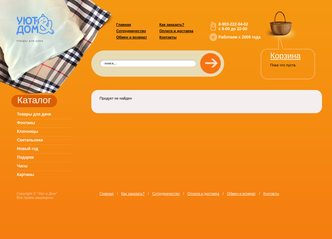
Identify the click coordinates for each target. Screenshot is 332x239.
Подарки (25, 157)
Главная (123, 25)
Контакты (168, 37)
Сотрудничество (131, 31)
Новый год (27, 148)
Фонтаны (26, 122)
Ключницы (27, 131)
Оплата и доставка (176, 31)
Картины (25, 174)
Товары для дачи (34, 114)
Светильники (30, 140)
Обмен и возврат (131, 37)
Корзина (285, 55)
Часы (22, 166)
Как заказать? (171, 25)
